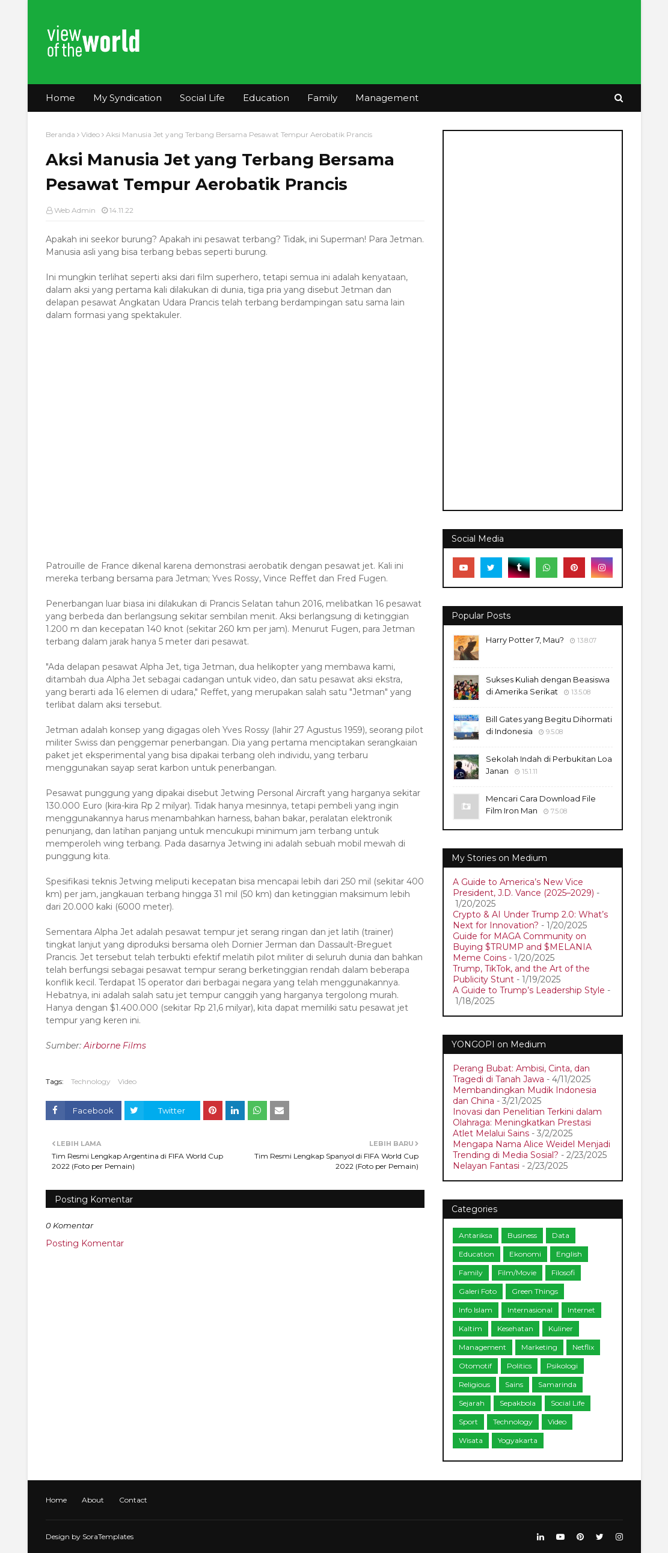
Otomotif (475, 1365)
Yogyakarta (518, 1440)
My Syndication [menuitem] (127, 97)
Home (56, 1499)
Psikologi (562, 1365)
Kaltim (470, 1328)
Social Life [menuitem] (202, 97)
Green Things (535, 1291)
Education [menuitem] (266, 97)
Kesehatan (515, 1328)
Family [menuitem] (322, 97)
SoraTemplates (107, 1536)
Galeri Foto (478, 1291)
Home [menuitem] (60, 97)
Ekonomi (525, 1253)
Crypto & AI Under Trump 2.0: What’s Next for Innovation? (530, 920)
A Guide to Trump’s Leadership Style (529, 990)
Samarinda (557, 1384)
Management (482, 1347)
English (569, 1253)
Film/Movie (517, 1272)
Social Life (567, 1403)
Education (476, 1253)
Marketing (539, 1347)
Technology (91, 1081)
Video (90, 134)
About (93, 1499)
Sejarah (472, 1403)
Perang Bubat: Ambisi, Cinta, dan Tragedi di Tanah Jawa (521, 1074)
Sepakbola (518, 1403)
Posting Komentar (85, 1243)
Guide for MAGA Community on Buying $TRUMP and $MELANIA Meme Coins (522, 947)
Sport (468, 1421)
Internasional (530, 1309)
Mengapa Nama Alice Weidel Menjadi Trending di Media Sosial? (531, 1149)
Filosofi (563, 1272)
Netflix (583, 1347)
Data (560, 1235)
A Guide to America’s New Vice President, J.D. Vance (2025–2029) (523, 887)
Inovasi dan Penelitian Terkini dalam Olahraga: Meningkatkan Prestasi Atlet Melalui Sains (527, 1122)
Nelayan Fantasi (486, 1165)
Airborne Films (115, 1045)
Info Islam (475, 1309)
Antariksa (475, 1235)
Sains (514, 1384)
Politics (519, 1365)
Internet (581, 1309)
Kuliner (560, 1328)
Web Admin (75, 210)
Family (471, 1272)
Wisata (471, 1440)
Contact (133, 1499)
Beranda (60, 134)
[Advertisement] (533, 320)
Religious (474, 1384)
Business (522, 1235)
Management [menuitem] (386, 97)
